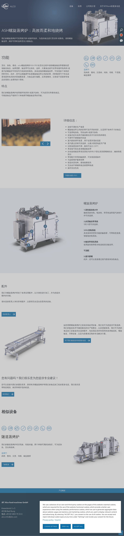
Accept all (78, 526)
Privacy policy (48, 520)
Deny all (65, 526)
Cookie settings (50, 526)
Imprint (58, 520)
